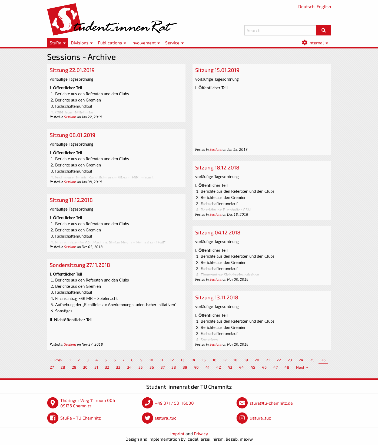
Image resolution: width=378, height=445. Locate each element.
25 (312, 360)
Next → (302, 367)
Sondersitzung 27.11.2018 (80, 264)
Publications (110, 42)
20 (257, 360)
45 (253, 367)
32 (107, 367)
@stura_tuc (165, 417)
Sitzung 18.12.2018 (217, 167)
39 (185, 367)
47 (275, 367)
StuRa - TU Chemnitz (80, 417)
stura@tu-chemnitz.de (271, 402)
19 (246, 360)
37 (163, 367)
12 (172, 360)
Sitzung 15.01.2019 (217, 70)
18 (235, 360)
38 (173, 367)
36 (152, 367)
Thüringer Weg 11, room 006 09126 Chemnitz (87, 403)
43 (230, 367)
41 (207, 367)
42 (218, 367)
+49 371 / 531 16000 (174, 402)
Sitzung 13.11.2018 (216, 297)
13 (182, 360)
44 (241, 367)
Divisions (79, 42)
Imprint (177, 433)
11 (161, 360)
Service (172, 42)
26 (323, 360)
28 (63, 367)
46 (264, 367)
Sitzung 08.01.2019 (72, 135)
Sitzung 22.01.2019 (72, 70)
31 (96, 367)
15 (204, 360)
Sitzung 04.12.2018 (217, 232)
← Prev (56, 360)
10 (151, 360)
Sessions (70, 117)
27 (52, 367)
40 (196, 367)
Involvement (143, 42)
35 (140, 367)
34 (129, 367)
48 (286, 367)
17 (225, 360)
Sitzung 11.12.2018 (71, 200)
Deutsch (306, 6)
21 (268, 360)
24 (301, 360)
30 (85, 367)
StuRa (55, 42)
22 (279, 360)
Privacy (201, 433)
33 (118, 367)
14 (193, 360)
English (324, 6)
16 (214, 360)
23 (290, 360)
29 (74, 367)
